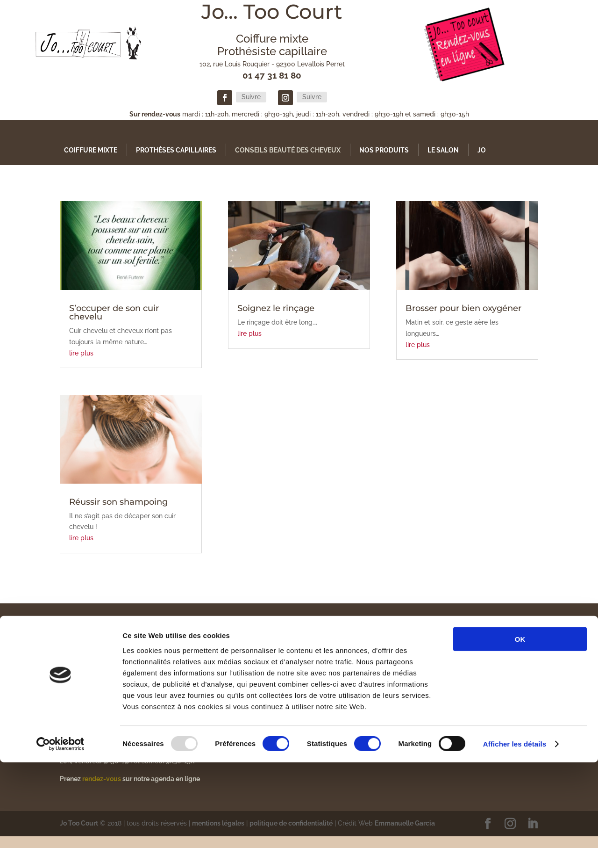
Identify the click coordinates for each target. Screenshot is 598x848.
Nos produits (384, 150)
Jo (481, 150)
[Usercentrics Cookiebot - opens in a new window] (60, 830)
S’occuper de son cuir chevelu (114, 312)
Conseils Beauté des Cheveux (288, 150)
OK (520, 725)
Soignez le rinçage (275, 308)
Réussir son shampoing (118, 502)
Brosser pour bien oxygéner (463, 308)
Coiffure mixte (90, 150)
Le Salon (443, 150)
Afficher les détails (514, 830)
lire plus (81, 353)
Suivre (251, 97)
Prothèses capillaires (176, 150)
